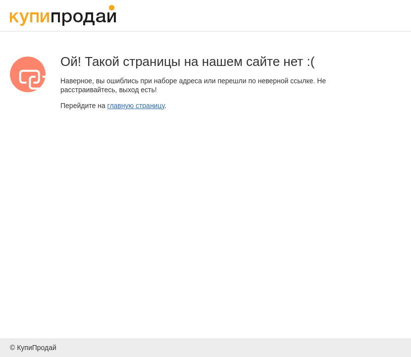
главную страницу (135, 106)
